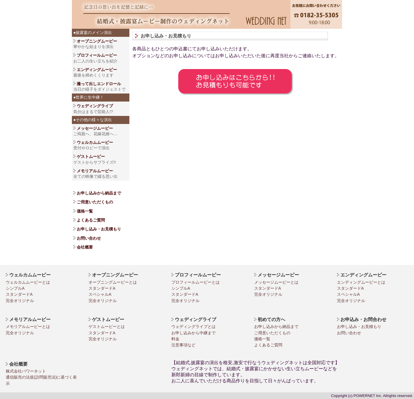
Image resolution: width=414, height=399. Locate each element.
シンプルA (15, 288)
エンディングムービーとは (361, 282)
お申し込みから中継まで (193, 333)
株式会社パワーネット (26, 371)
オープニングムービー (97, 41)
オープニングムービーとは (113, 282)
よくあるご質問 (91, 220)
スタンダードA (19, 294)
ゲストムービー (89, 156)
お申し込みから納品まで (99, 193)
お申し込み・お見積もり (99, 229)
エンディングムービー (97, 69)
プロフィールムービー (97, 55)
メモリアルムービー (95, 171)
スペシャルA (100, 294)
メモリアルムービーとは (28, 326)
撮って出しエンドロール (99, 83)
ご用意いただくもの (95, 202)
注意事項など (183, 345)
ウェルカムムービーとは (28, 282)
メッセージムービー (95, 128)
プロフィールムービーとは (195, 282)
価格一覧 (85, 211)
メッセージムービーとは (276, 282)
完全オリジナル (20, 300)
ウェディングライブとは (193, 326)
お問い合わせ (89, 238)
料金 (175, 339)
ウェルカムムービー (95, 142)
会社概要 (85, 247)
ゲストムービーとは (107, 326)
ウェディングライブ (93, 106)
